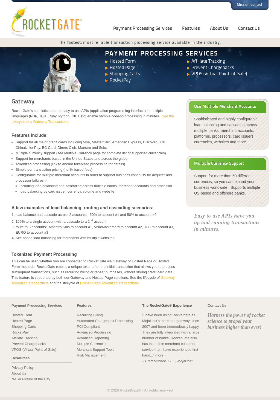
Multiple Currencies (92, 344)
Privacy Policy (22, 368)
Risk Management (91, 355)
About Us (219, 28)
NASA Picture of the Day (30, 379)
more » (160, 355)
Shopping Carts (125, 74)
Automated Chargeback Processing (105, 321)
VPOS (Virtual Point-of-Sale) (219, 74)
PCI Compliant (88, 326)
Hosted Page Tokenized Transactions (109, 283)
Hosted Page (122, 67)
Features (191, 28)
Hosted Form (123, 61)
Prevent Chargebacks (212, 67)
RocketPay (120, 80)
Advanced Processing (94, 332)
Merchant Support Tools (95, 349)
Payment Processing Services (142, 28)
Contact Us (249, 28)
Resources (20, 358)
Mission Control (249, 5)
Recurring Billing (90, 315)
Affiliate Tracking (208, 61)
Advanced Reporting (93, 338)
